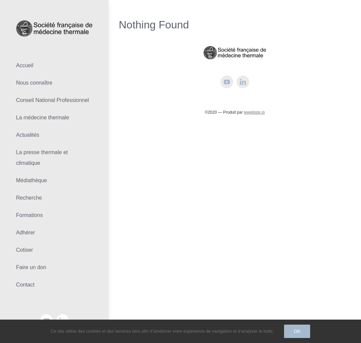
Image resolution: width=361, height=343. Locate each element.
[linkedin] (243, 82)
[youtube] (226, 82)
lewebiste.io (254, 112)
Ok (297, 331)
